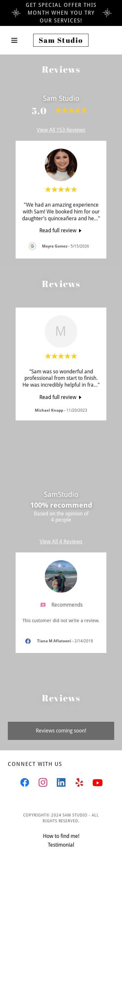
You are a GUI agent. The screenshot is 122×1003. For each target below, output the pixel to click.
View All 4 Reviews (61, 541)
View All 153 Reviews (61, 130)
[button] (16, 40)
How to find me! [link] (61, 836)
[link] (61, 40)
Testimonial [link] (61, 845)
